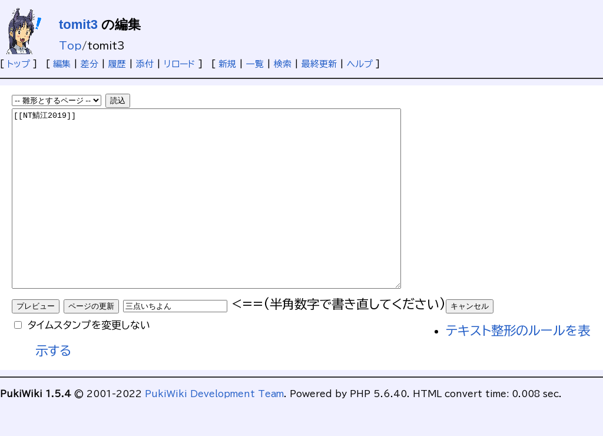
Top (70, 46)
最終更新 (319, 64)
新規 (227, 64)
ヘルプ (360, 64)
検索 (282, 64)
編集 (62, 64)
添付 (145, 64)
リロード (180, 64)
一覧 (255, 64)
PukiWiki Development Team (214, 429)
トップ (18, 64)
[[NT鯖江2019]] (230, 216)
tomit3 (78, 24)
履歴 (117, 64)
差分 (89, 64)
